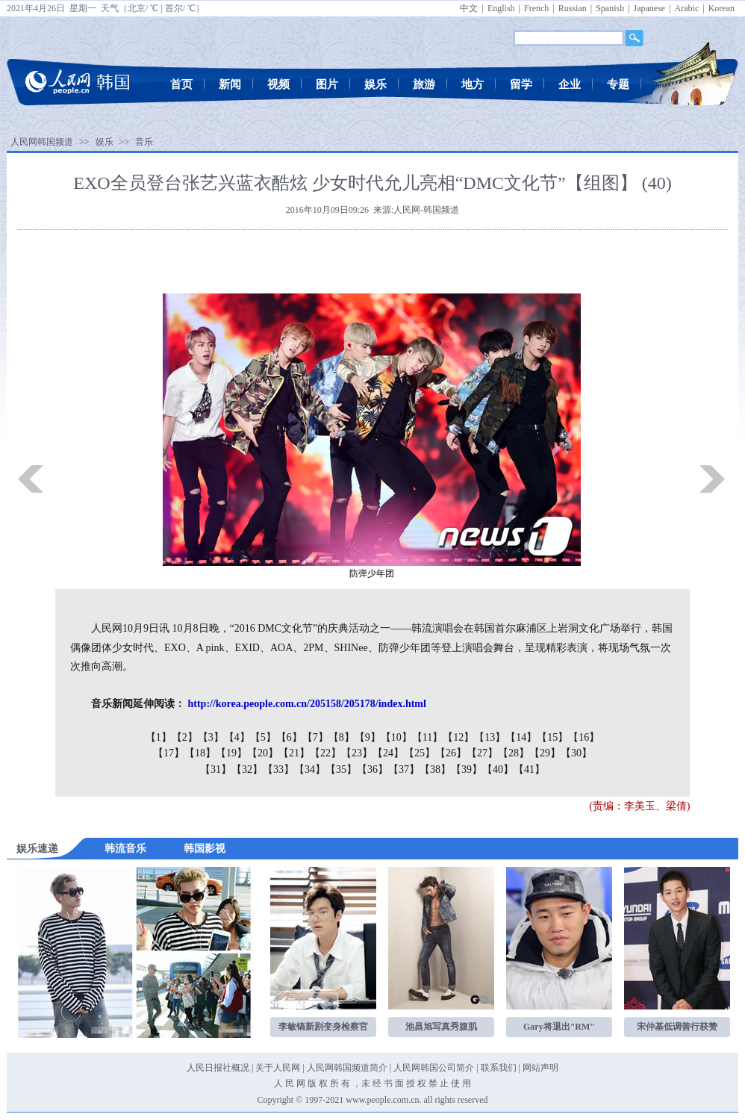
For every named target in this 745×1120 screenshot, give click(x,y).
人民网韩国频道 (41, 142)
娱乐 (375, 84)
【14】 (521, 737)
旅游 (424, 84)
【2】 (185, 737)
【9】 (368, 737)
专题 (618, 84)
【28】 (513, 753)
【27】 (482, 753)
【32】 (247, 769)
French (536, 8)
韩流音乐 (125, 848)
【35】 (341, 769)
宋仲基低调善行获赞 (677, 1026)
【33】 (278, 769)
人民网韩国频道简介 (347, 1068)
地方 (472, 84)
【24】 (388, 753)
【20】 (262, 753)
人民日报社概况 (218, 1068)
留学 (521, 84)
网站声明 (540, 1068)
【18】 (200, 753)
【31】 (215, 769)
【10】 (396, 737)
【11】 (427, 737)
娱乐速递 (37, 848)
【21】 (294, 753)
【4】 (237, 737)
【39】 (466, 769)
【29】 (545, 753)
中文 (469, 8)
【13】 (489, 737)
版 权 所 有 (329, 1083)
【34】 (309, 769)
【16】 (583, 737)
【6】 (289, 737)
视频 (278, 84)
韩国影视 (204, 848)
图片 (327, 84)
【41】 (529, 769)
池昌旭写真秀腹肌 (441, 1026)
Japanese (650, 8)
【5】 (263, 737)
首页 (181, 84)
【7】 (315, 737)
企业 (569, 84)
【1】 (159, 737)
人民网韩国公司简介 (433, 1068)
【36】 (372, 769)
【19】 (231, 753)
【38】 (435, 769)
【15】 (552, 737)
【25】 (419, 753)
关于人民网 (277, 1068)
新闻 (230, 84)
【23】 (356, 753)
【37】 (404, 769)
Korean (721, 8)
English (501, 8)
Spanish (610, 8)
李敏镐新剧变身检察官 (323, 1026)
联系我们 (499, 1068)
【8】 (341, 737)
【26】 (451, 753)
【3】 (211, 737)
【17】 (168, 753)
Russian (572, 8)
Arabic (687, 8)
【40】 (498, 769)
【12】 (458, 737)
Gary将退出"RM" (559, 1026)
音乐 (144, 142)
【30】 (576, 753)
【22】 (325, 753)
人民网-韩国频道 (426, 210)
